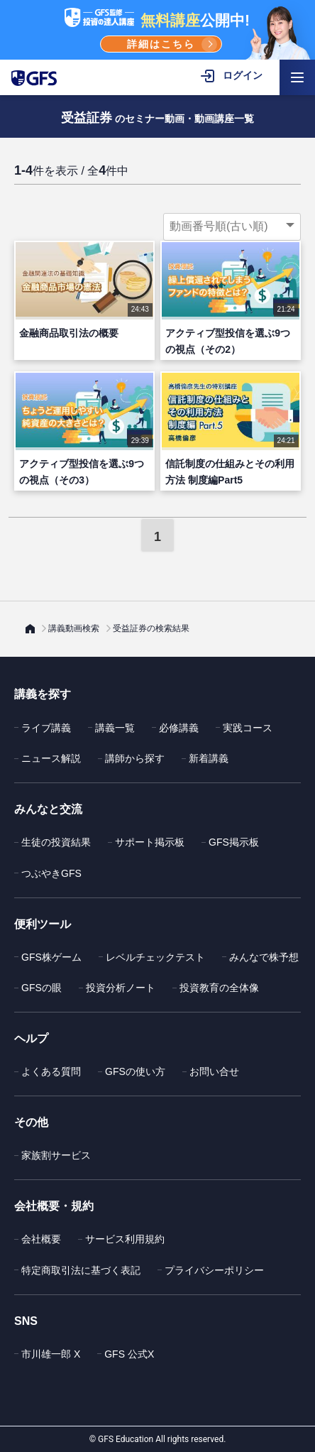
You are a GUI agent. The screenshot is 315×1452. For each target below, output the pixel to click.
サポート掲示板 (149, 842)
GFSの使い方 (135, 1071)
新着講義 (208, 758)
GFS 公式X (129, 1354)
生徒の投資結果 (56, 842)
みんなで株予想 (264, 957)
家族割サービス (56, 1155)
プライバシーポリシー (214, 1270)
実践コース (247, 727)
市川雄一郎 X (50, 1354)
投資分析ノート (120, 987)
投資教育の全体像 (219, 987)
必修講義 (179, 727)
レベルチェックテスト (155, 957)
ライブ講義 (46, 727)
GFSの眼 (41, 987)
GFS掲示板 (234, 842)
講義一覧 (115, 727)
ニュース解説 (51, 758)
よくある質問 (51, 1071)
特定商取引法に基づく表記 (80, 1270)
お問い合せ (214, 1071)
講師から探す (135, 758)
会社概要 (41, 1239)
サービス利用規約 (125, 1239)
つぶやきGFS (51, 873)
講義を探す (42, 694)
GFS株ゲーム (51, 957)
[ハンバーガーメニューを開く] (297, 77)
